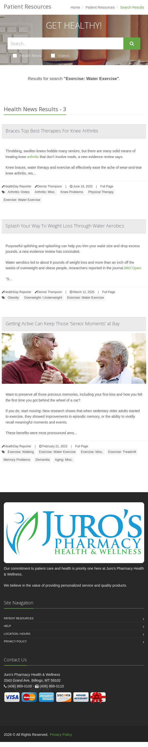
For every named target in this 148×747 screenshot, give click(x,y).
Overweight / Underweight (43, 297)
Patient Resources (100, 7)
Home (75, 7)
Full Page (106, 186)
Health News (27, 55)
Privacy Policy (15, 641)
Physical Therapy (100, 192)
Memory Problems (17, 460)
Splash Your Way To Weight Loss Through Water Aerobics (65, 226)
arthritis (33, 157)
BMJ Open (132, 268)
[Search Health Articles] (65, 43)
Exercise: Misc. (92, 452)
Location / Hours (17, 633)
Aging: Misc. (64, 460)
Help (7, 625)
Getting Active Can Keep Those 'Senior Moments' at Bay (63, 323)
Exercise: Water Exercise (22, 200)
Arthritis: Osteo (18, 192)
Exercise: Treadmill (122, 452)
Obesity (13, 297)
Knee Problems (72, 192)
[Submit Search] (131, 43)
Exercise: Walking (21, 452)
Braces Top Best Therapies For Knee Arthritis (52, 131)
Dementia (43, 460)
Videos (60, 55)
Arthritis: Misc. (45, 192)
